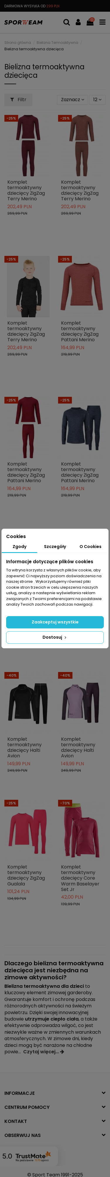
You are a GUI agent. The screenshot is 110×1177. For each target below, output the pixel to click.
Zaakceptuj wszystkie (55, 622)
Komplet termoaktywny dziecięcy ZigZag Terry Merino (26, 190)
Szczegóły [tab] (55, 546)
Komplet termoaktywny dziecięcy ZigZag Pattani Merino (80, 331)
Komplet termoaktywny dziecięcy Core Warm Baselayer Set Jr (80, 878)
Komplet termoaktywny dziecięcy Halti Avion (24, 747)
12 (97, 99)
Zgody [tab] (19, 546)
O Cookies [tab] (90, 546)
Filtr (18, 99)
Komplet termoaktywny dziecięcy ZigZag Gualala (26, 875)
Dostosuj (55, 637)
